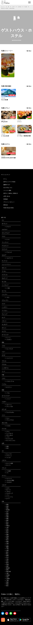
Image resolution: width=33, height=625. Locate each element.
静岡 (6, 555)
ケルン (7, 418)
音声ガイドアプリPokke (9, 181)
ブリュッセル (9, 406)
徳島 (6, 504)
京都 (6, 576)
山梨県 (7, 578)
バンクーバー (9, 358)
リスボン (8, 425)
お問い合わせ (6, 196)
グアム (7, 431)
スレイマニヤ (9, 348)
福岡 (6, 541)
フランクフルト (9, 420)
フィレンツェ (9, 496)
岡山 (6, 554)
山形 (6, 527)
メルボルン (8, 339)
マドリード (8, 478)
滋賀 (6, 534)
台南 (6, 446)
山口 (6, 511)
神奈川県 (8, 571)
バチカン (8, 491)
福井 (6, 520)
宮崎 (6, 516)
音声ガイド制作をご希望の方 (10, 193)
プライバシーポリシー (8, 202)
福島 (6, 518)
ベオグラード (9, 258)
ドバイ (7, 239)
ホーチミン (8, 387)
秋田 (6, 515)
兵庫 (6, 550)
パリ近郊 (8, 471)
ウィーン (8, 337)
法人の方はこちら (7, 187)
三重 (6, 580)
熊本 (6, 524)
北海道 (19, 6)
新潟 (6, 562)
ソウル (7, 393)
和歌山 (7, 525)
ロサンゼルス (9, 435)
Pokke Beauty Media (8, 207)
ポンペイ (8, 489)
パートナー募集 (7, 190)
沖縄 (6, 543)
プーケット (8, 455)
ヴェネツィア (9, 493)
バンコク (8, 457)
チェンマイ (8, 454)
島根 (6, 584)
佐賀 (6, 506)
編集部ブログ (6, 184)
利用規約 (5, 199)
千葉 (6, 548)
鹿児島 (7, 509)
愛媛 (6, 546)
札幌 (25, 6)
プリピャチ (8, 252)
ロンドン (8, 465)
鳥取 (6, 508)
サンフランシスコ (10, 440)
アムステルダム (9, 412)
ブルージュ (8, 404)
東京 (6, 585)
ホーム (3, 6)
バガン (7, 297)
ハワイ (7, 437)
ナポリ (7, 488)
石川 (6, 557)
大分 (6, 545)
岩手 (6, 532)
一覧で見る (28, 50)
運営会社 (5, 205)
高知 (6, 513)
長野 (6, 566)
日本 (13, 6)
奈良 (6, 561)
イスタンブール (9, 381)
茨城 (6, 564)
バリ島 (7, 288)
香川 (6, 539)
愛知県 (7, 568)
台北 (6, 448)
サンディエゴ (9, 438)
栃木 (6, 552)
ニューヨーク (9, 433)
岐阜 (6, 531)
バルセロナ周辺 (9, 480)
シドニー (8, 398)
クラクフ (8, 226)
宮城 (6, 536)
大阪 (6, 573)
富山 (6, 522)
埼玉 (6, 529)
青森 (6, 538)
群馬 (6, 569)
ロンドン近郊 (9, 463)
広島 (6, 559)
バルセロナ (8, 482)
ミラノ (7, 495)
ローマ (7, 498)
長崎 (6, 582)
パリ (6, 472)
